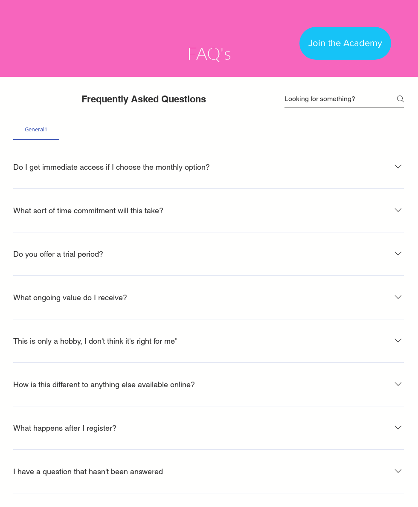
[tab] (36, 129)
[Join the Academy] (345, 43)
